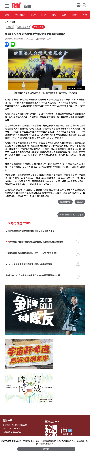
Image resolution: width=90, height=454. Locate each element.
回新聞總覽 (65, 201)
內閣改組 (10, 27)
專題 (87, 14)
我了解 (46, 448)
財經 (44, 14)
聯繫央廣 (7, 420)
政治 (76, 14)
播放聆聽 (38, 26)
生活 (66, 14)
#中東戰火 (20, 14)
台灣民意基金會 (23, 27)
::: (5, 21)
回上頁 (80, 201)
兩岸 (34, 14)
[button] (6, 6)
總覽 (7, 14)
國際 (55, 14)
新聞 (13, 21)
